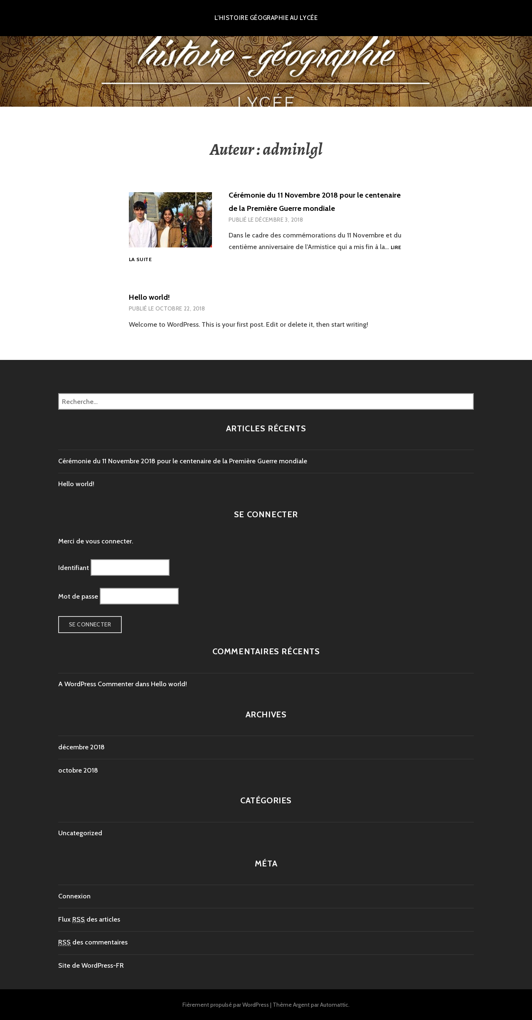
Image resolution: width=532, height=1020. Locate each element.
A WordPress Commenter (95, 684)
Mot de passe (78, 596)
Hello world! (149, 297)
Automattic (334, 1004)
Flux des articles (89, 919)
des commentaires (93, 942)
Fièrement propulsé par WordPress (225, 1004)
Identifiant (73, 568)
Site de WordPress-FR (91, 965)
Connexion (74, 896)
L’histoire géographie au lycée (266, 18)
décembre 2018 (81, 747)
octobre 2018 (78, 770)
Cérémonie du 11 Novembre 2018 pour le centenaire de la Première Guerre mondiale (182, 461)
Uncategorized (80, 833)
